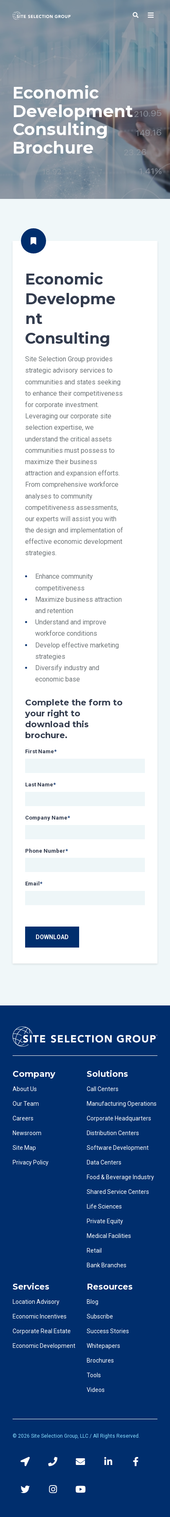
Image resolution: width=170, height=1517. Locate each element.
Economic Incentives (40, 1316)
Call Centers (102, 1089)
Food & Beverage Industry (120, 1177)
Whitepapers (103, 1345)
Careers (23, 1118)
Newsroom (27, 1133)
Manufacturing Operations (122, 1103)
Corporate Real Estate (42, 1331)
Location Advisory (36, 1301)
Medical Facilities (109, 1235)
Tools (94, 1375)
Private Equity (105, 1221)
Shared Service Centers (118, 1191)
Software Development (118, 1147)
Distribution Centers (113, 1133)
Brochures (100, 1360)
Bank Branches (106, 1265)
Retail (94, 1250)
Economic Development (44, 1345)
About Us (25, 1089)
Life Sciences (104, 1206)
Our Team (26, 1103)
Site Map (24, 1147)
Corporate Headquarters (119, 1118)
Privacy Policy (31, 1162)
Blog (92, 1301)
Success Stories (108, 1331)
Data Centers (104, 1162)
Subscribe (100, 1316)
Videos (96, 1389)
